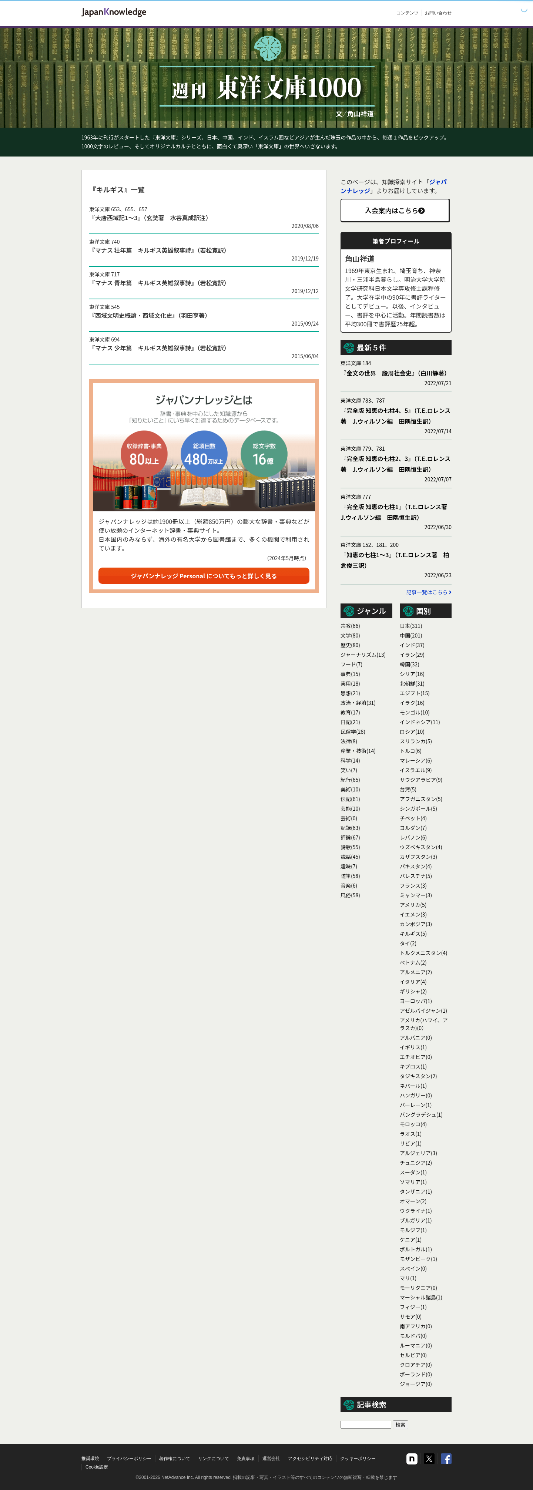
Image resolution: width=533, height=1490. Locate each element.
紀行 (350, 779)
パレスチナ (416, 875)
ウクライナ (416, 1210)
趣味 (349, 866)
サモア (411, 1316)
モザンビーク (418, 1258)
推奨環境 (90, 1458)
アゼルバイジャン (423, 1010)
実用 (350, 683)
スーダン (413, 1172)
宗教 (350, 625)
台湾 (408, 789)
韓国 (409, 664)
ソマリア (413, 1181)
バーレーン (416, 1105)
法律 (349, 741)
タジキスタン (418, 1076)
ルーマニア (416, 1345)
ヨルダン (413, 827)
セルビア (413, 1355)
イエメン (413, 914)
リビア (411, 1143)
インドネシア (420, 722)
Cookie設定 (97, 1467)
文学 (350, 635)
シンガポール (418, 808)
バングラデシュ (421, 1114)
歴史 (350, 645)
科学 (350, 760)
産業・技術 (358, 750)
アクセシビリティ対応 (310, 1458)
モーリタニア (418, 1287)
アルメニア (416, 972)
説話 (350, 856)
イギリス (413, 1047)
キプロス (413, 1066)
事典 (350, 673)
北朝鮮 (412, 683)
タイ (408, 943)
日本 (411, 625)
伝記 (350, 799)
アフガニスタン (421, 799)
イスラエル (416, 770)
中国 (411, 635)
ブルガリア (416, 1220)
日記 (350, 722)
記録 (350, 827)
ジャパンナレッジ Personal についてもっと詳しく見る (204, 575)
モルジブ (413, 1230)
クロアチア (416, 1364)
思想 (350, 693)
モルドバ (413, 1335)
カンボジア (416, 924)
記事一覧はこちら (429, 592)
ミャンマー (416, 895)
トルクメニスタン (423, 952)
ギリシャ (413, 991)
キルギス (413, 933)
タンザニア (416, 1191)
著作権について (174, 1458)
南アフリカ (416, 1326)
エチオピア (416, 1056)
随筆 (350, 875)
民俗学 (353, 731)
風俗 (350, 895)
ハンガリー (416, 1095)
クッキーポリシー (358, 1458)
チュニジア (416, 1162)
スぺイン (413, 1268)
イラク (412, 702)
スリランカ (416, 741)
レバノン (413, 837)
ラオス (411, 1133)
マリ (408, 1278)
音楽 (349, 885)
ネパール (413, 1085)
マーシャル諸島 (421, 1297)
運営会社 (271, 1458)
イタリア (413, 981)
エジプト (415, 693)
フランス (413, 885)
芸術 (349, 818)
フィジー (413, 1307)
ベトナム (413, 962)
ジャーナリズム (363, 654)
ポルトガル (416, 1249)
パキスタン (416, 866)
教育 (350, 712)
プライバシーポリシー (129, 1458)
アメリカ (413, 904)
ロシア (412, 731)
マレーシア (416, 760)
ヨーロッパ (416, 1001)
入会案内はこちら (395, 210)
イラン (412, 654)
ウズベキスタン (421, 847)
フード (351, 664)
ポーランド (416, 1374)
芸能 (350, 808)
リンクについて (213, 1458)
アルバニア (416, 1037)
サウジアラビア (421, 779)
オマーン (413, 1201)
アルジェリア (418, 1153)
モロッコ (413, 1124)
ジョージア (416, 1384)
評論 (350, 837)
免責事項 (246, 1458)
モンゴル (415, 712)
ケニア (411, 1239)
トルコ (411, 750)
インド (412, 645)
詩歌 (350, 847)
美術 (350, 789)
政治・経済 (358, 702)
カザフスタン (418, 856)
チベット (413, 818)
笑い (349, 770)
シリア (412, 673)
